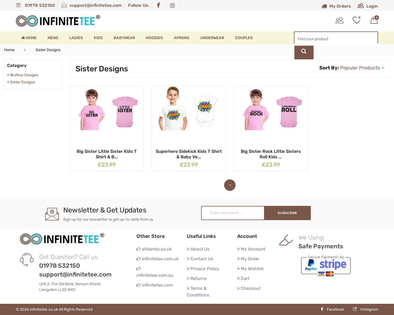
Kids (98, 38)
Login (368, 6)
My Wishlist (250, 268)
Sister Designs (21, 82)
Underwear (212, 38)
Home (29, 38)
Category (17, 65)
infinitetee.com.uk (158, 258)
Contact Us (200, 258)
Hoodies (154, 38)
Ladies (76, 38)
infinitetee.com (155, 285)
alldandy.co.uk (154, 249)
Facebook (332, 309)
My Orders (336, 6)
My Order (248, 258)
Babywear (124, 38)
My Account (251, 249)
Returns (197, 278)
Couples (244, 38)
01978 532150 (35, 5)
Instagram (365, 309)
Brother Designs (22, 75)
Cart (243, 278)
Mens (53, 38)
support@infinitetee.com (91, 5)
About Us (198, 249)
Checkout (248, 288)
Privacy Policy (203, 268)
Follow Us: (138, 5)
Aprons (181, 38)
